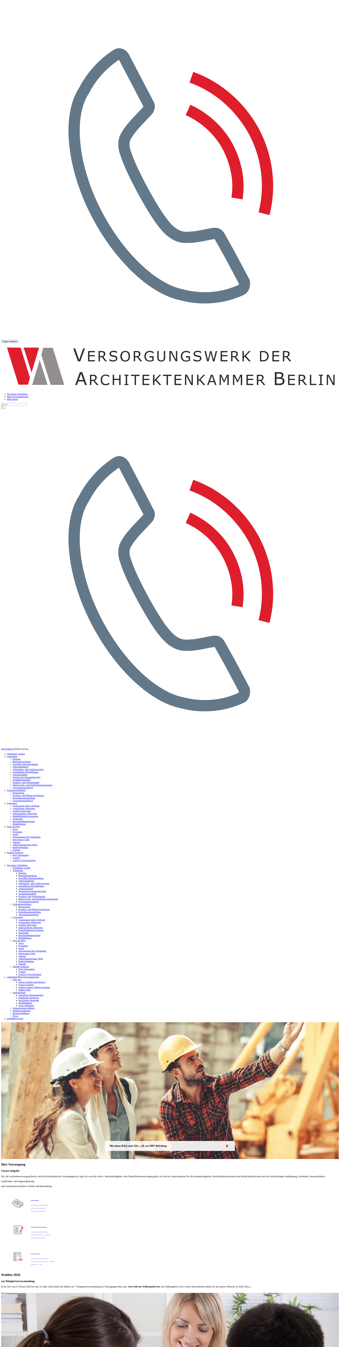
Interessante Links (21, 839)
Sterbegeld (17, 819)
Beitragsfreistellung (22, 762)
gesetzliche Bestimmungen (30, 995)
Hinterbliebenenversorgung (25, 816)
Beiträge (16, 759)
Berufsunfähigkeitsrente (24, 821)
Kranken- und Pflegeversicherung (28, 795)
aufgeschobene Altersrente (25, 813)
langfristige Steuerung (28, 998)
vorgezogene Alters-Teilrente (26, 806)
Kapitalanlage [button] (19, 992)
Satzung (16, 842)
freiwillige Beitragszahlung (25, 764)
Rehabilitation (19, 824)
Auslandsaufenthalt (22, 780)
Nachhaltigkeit (25, 1003)
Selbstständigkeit (20, 767)
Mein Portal (12, 399)
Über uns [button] (17, 979)
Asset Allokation (26, 1005)
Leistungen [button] (12, 803)
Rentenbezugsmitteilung (24, 798)
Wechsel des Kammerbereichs (26, 777)
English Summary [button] (15, 852)
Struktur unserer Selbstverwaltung (34, 987)
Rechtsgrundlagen (21, 1013)
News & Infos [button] (13, 826)
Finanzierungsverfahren (24, 1008)
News (15, 829)
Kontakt (16, 850)
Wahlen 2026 (24, 990)
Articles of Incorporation (24, 860)
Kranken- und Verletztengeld (26, 782)
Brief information (21, 855)
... (250, 1286)
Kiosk (15, 834)
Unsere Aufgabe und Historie (31, 982)
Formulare (17, 832)
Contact (16, 858)
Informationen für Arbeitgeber (27, 837)
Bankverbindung (20, 847)
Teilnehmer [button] (12, 756)
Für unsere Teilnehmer (17, 394)
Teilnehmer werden (16, 754)
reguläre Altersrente (22, 811)
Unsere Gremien (26, 985)
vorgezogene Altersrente (24, 808)
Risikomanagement (22, 1011)
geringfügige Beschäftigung (25, 772)
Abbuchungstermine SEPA (25, 845)
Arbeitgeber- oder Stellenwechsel (28, 769)
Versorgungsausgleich (23, 787)
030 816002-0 (7, 749)
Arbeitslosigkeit (20, 774)
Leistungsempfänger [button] (16, 790)
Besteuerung (18, 793)
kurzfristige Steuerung (28, 1000)
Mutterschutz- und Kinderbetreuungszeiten (32, 785)
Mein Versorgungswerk (17, 396)
